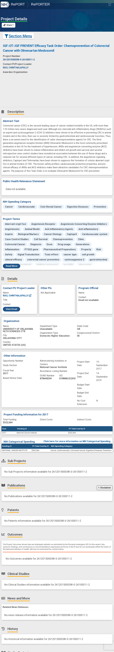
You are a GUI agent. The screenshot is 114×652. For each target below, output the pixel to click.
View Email (11, 307)
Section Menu (18, 34)
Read (11, 264)
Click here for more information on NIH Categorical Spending (76, 439)
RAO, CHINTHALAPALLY (17, 293)
